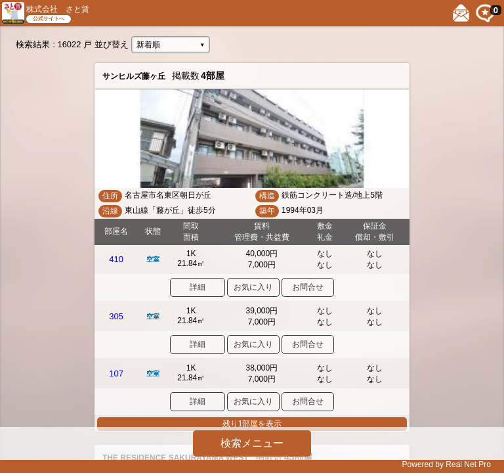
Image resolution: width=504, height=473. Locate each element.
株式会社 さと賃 (57, 9)
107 (116, 373)
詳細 (197, 287)
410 (116, 259)
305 (116, 316)
